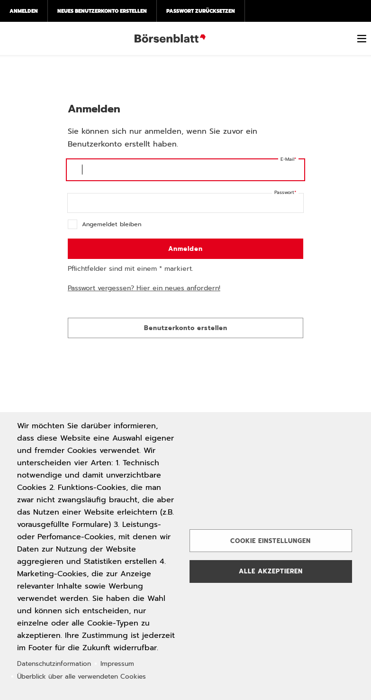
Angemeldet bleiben (111, 224)
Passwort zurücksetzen (200, 11)
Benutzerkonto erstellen (185, 327)
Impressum (117, 664)
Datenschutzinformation (54, 664)
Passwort (284, 192)
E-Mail (287, 159)
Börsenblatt (170, 38)
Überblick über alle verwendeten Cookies (81, 677)
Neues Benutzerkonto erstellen (102, 11)
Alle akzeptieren (271, 571)
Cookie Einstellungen (270, 540)
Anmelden (23, 11)
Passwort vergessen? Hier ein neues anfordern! (144, 288)
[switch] (361, 38)
